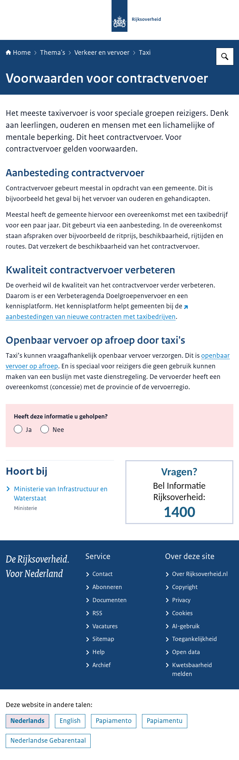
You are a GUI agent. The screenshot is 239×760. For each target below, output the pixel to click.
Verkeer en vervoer (102, 52)
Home (18, 52)
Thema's (52, 52)
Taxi (145, 52)
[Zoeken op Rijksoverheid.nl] (224, 56)
